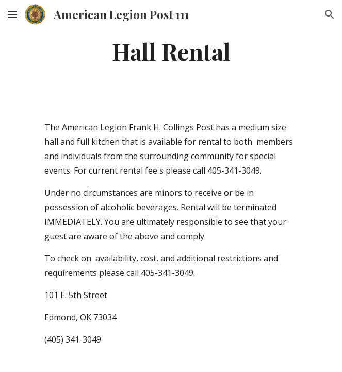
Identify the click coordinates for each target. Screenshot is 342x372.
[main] (171, 51)
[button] (12, 14)
